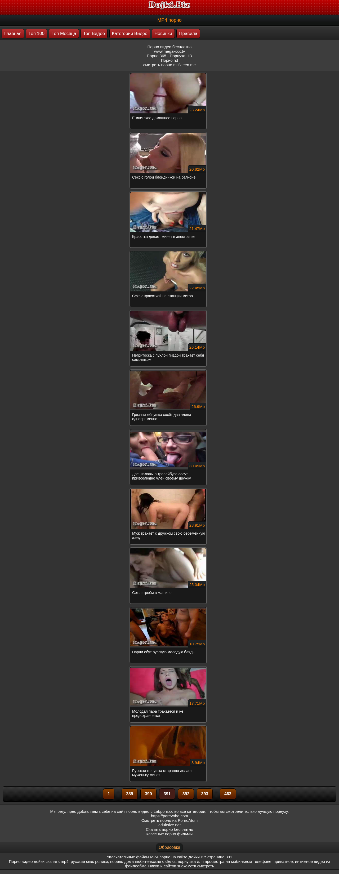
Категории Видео (130, 33)
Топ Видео (94, 33)
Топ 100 (36, 33)
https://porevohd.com (169, 816)
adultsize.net (169, 825)
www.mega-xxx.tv (169, 51)
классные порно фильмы (169, 834)
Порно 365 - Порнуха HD (169, 56)
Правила (188, 33)
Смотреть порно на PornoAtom (169, 820)
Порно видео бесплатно (170, 47)
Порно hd (169, 60)
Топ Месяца (63, 33)
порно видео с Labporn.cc (149, 811)
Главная (12, 33)
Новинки (163, 33)
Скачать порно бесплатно (169, 829)
